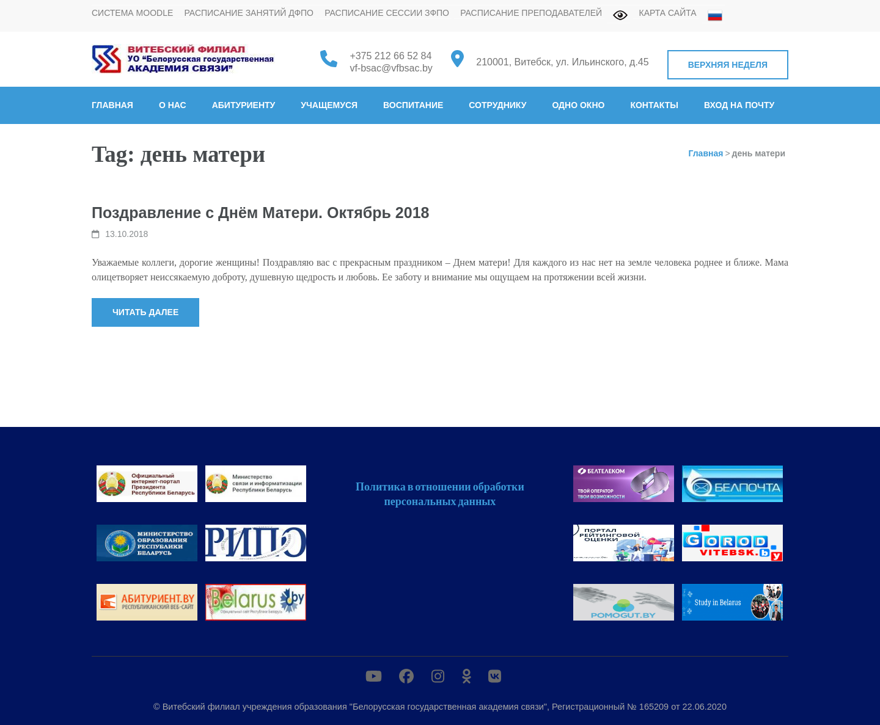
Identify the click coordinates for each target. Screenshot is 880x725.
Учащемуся (329, 105)
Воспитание (413, 105)
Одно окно (578, 105)
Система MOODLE (132, 13)
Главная (112, 105)
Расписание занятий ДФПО (249, 13)
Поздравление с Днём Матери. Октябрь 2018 (260, 212)
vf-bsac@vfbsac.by (391, 68)
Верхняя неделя (728, 65)
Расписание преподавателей (531, 13)
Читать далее (145, 312)
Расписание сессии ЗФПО (386, 13)
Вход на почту (739, 105)
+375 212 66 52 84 (390, 56)
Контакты (654, 105)
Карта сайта (668, 13)
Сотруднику (497, 105)
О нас (172, 105)
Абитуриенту (244, 105)
